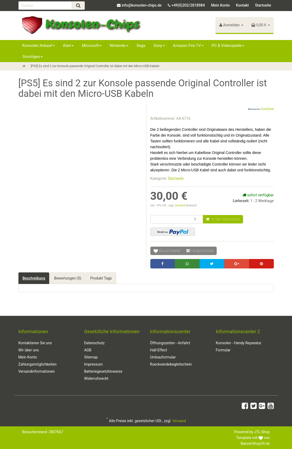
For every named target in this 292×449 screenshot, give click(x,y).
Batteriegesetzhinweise (103, 371)
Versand (180, 205)
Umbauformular (163, 357)
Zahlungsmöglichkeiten (37, 364)
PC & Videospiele (228, 45)
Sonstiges (33, 56)
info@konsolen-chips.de (142, 5)
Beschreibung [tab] (34, 278)
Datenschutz (94, 343)
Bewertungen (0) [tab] (67, 278)
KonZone (261, 109)
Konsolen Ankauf (38, 45)
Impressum (93, 364)
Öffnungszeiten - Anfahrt (170, 343)
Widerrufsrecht (96, 378)
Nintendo (119, 45)
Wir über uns (28, 350)
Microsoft (92, 45)
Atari (68, 45)
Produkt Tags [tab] (101, 278)
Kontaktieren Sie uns (35, 343)
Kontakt (242, 5)
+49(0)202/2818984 (188, 5)
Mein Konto (220, 5)
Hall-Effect (158, 350)
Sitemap (91, 357)
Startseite (263, 5)
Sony (159, 45)
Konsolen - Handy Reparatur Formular (238, 346)
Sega (141, 45)
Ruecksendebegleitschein (171, 364)
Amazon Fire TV (188, 45)
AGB (87, 350)
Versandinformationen (36, 371)
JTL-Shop (262, 432)
